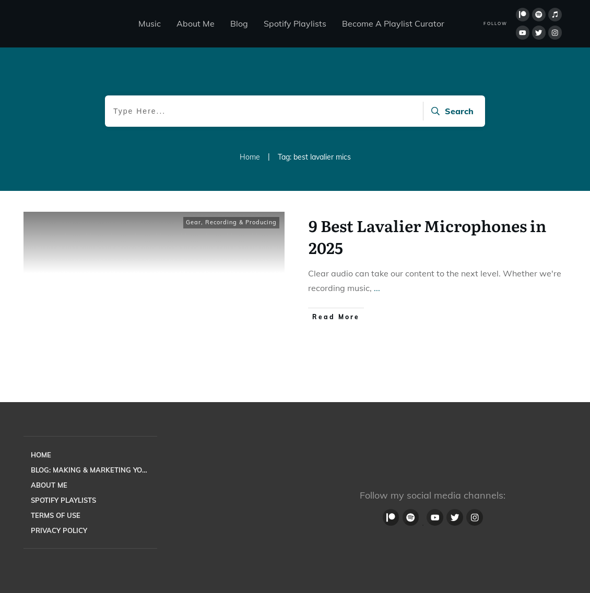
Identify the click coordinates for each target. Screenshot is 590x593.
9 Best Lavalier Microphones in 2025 (427, 236)
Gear (193, 222)
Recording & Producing (241, 222)
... (377, 288)
